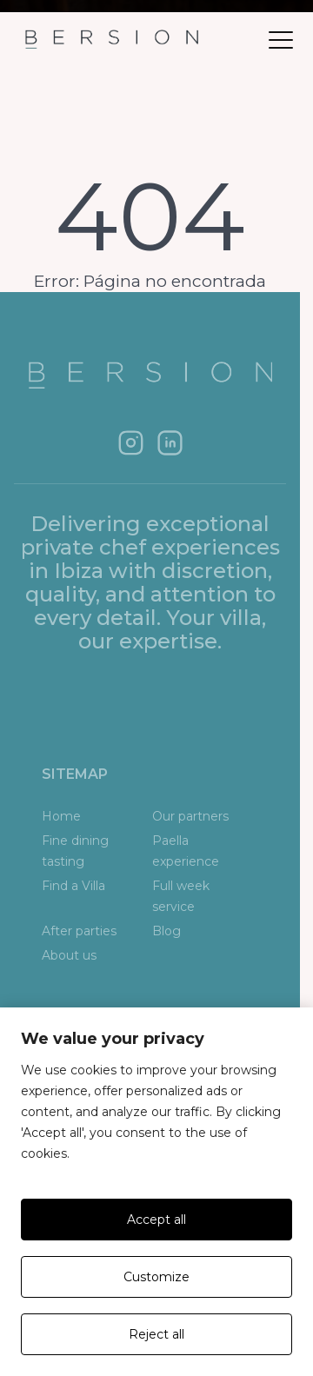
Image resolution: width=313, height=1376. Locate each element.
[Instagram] (130, 442)
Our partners (190, 816)
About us (69, 955)
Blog (166, 931)
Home (61, 816)
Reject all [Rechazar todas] (156, 1334)
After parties (79, 931)
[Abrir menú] (281, 40)
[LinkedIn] (170, 442)
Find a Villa (73, 886)
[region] (156, 1191)
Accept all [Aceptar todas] (156, 1219)
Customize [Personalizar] (156, 1277)
